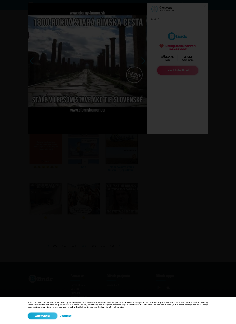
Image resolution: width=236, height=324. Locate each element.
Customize (65, 316)
